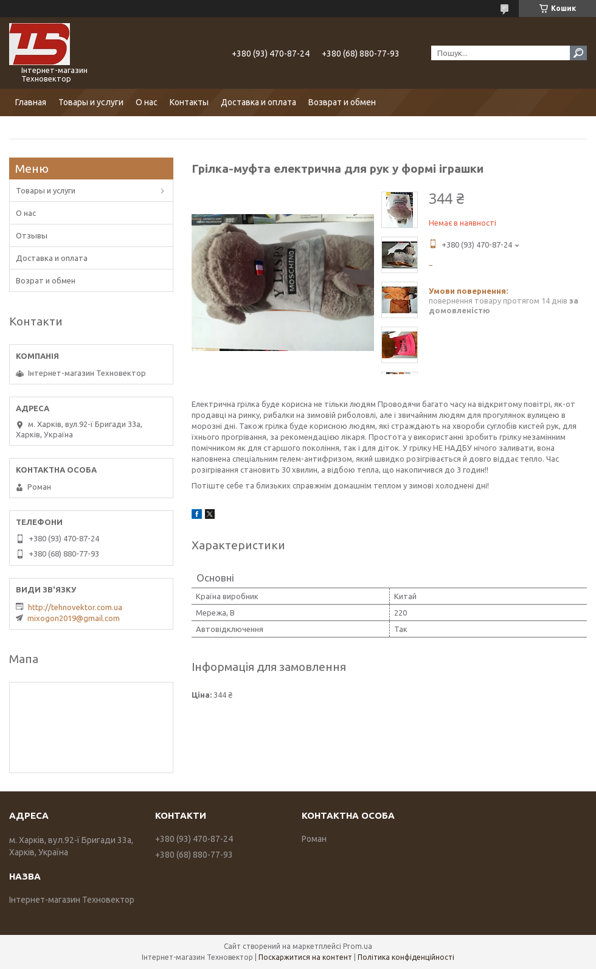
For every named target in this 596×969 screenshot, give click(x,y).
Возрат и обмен (45, 280)
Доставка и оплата (258, 102)
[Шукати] (578, 53)
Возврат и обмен (342, 102)
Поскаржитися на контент (305, 957)
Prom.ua (357, 946)
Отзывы (31, 235)
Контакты (189, 102)
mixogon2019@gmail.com (73, 618)
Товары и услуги (90, 102)
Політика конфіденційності (406, 957)
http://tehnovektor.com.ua (75, 607)
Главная (30, 102)
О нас (147, 102)
